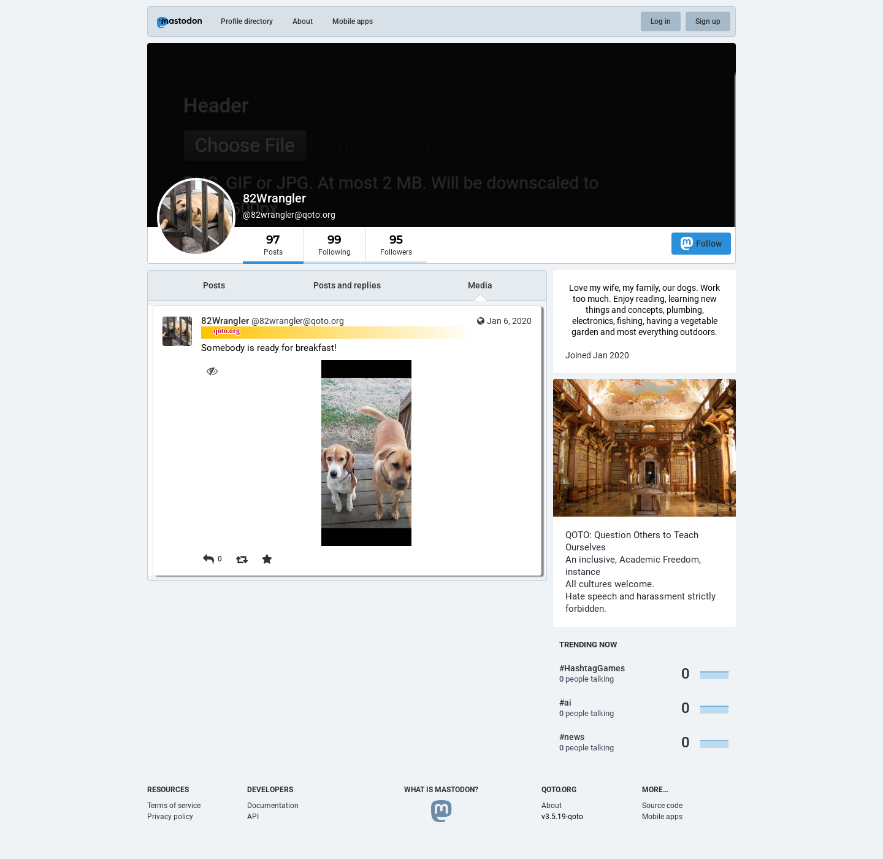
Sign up (708, 21)
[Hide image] (212, 371)
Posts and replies (347, 285)
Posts (214, 285)
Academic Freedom (659, 559)
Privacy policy (170, 816)
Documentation (273, 805)
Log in (661, 21)
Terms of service (174, 805)
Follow (701, 243)
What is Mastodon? (441, 789)
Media (480, 285)
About (302, 21)
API (253, 816)
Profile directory (247, 21)
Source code (662, 805)
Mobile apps (352, 21)
